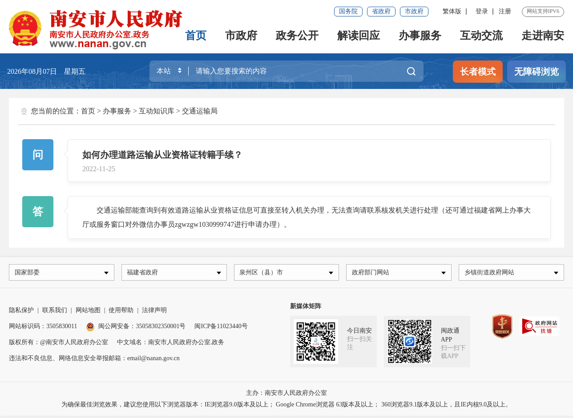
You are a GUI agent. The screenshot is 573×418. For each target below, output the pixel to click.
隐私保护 (21, 312)
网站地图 (88, 312)
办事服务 (420, 35)
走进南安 (542, 35)
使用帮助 (121, 312)
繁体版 (452, 11)
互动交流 (481, 35)
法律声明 (154, 312)
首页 (195, 35)
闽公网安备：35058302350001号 (136, 328)
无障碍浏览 (536, 71)
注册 (505, 11)
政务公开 (297, 35)
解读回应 (358, 35)
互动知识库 (156, 111)
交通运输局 (200, 111)
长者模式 (478, 71)
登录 (482, 11)
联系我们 (54, 312)
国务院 (348, 11)
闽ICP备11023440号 (220, 328)
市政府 (414, 11)
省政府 (381, 11)
